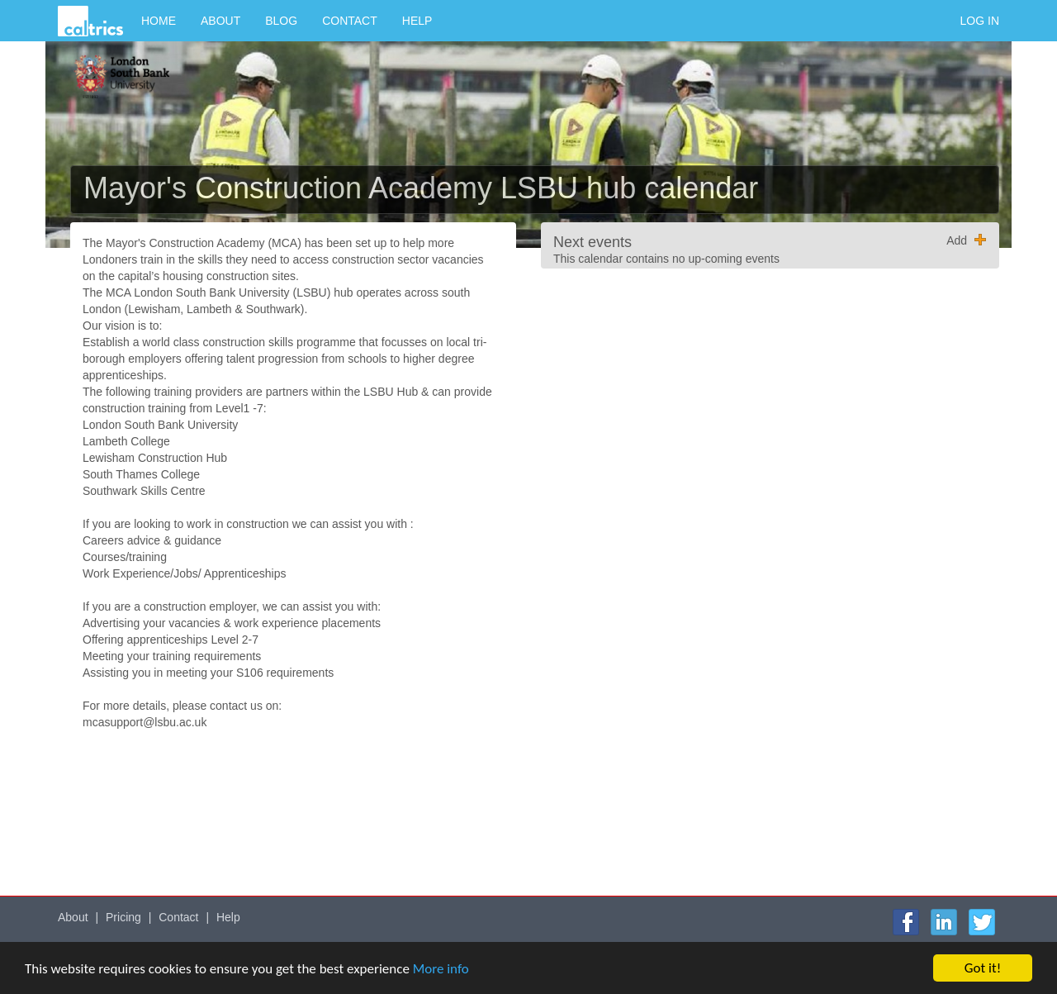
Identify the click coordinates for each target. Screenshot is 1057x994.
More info (441, 968)
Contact (349, 20)
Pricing (123, 917)
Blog (281, 20)
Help (417, 20)
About (220, 20)
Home (158, 20)
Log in (979, 20)
